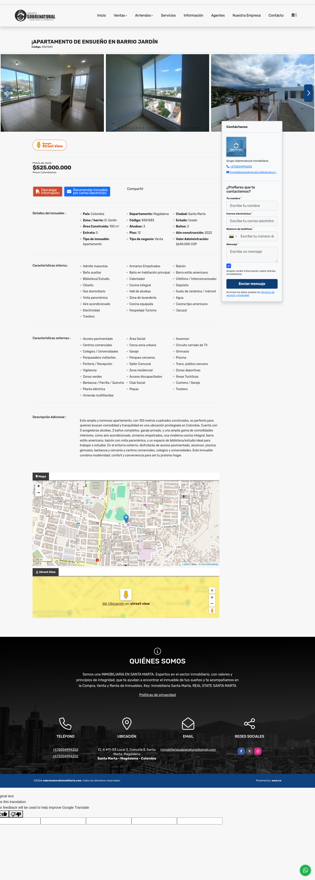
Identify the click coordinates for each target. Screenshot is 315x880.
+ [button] (38, 486)
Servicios (168, 15)
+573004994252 (241, 166)
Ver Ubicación (113, 604)
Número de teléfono (240, 229)
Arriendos (143, 15)
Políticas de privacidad (157, 695)
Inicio (101, 15)
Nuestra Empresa (247, 15)
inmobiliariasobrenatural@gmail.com (254, 172)
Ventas (119, 15)
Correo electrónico (239, 213)
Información (193, 15)
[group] (52, 93)
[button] (115, 128)
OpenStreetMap (209, 564)
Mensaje (232, 244)
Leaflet (185, 564)
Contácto (276, 15)
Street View (50, 144)
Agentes (218, 15)
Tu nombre (234, 198)
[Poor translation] (16, 813)
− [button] (38, 493)
